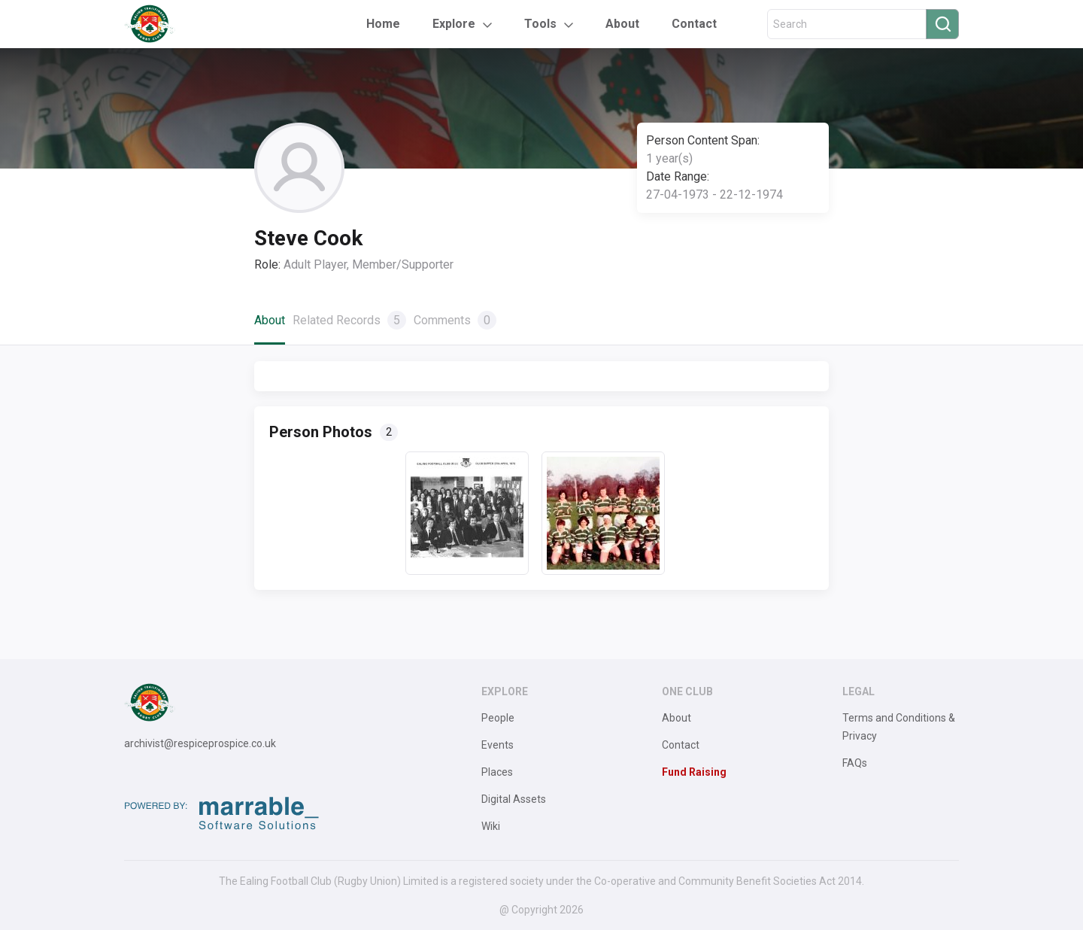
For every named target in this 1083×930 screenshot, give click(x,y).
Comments (455, 320)
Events (497, 745)
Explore (453, 24)
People (497, 718)
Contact (694, 24)
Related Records (349, 320)
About (622, 24)
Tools (540, 24)
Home (383, 24)
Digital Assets (513, 799)
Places (497, 772)
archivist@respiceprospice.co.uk (200, 743)
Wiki (490, 826)
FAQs (854, 763)
